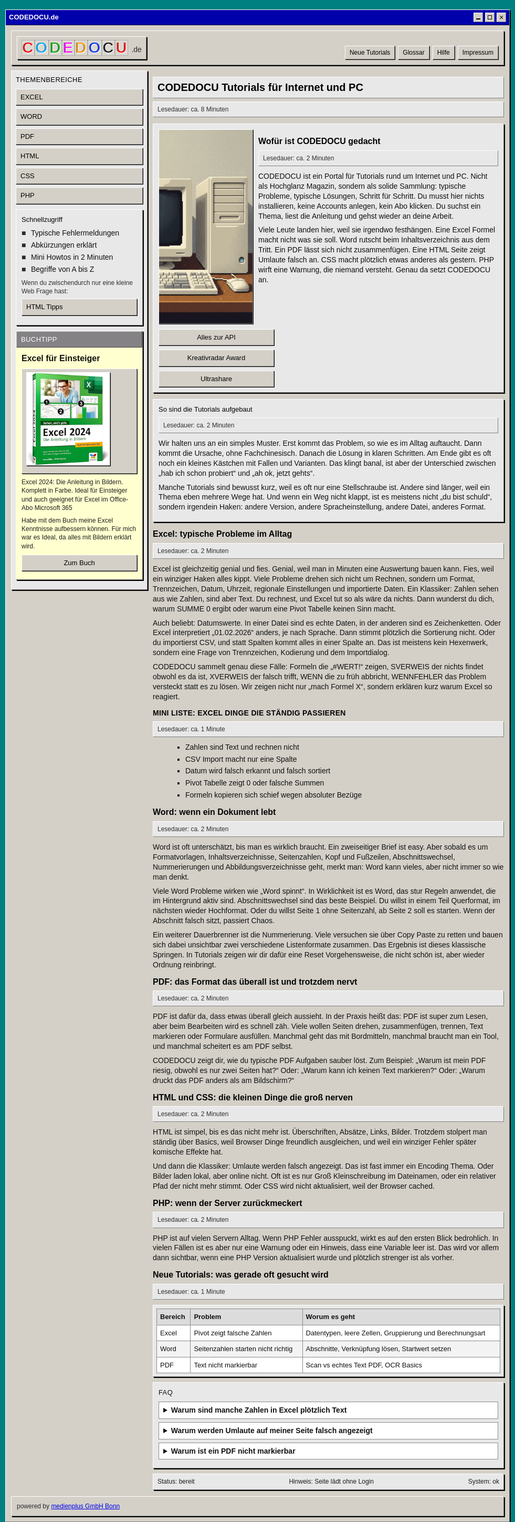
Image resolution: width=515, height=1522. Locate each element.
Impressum (478, 52)
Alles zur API (216, 337)
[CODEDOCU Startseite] (81, 47)
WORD (31, 116)
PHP (27, 195)
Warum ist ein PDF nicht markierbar (233, 1451)
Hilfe (443, 52)
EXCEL (31, 97)
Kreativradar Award (216, 358)
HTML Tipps (44, 307)
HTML (29, 156)
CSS (27, 176)
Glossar (413, 52)
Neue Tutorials (370, 52)
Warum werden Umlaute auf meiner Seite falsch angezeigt (272, 1430)
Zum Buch (79, 563)
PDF (27, 136)
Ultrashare (216, 379)
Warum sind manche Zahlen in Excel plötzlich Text (259, 1410)
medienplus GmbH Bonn (85, 1506)
